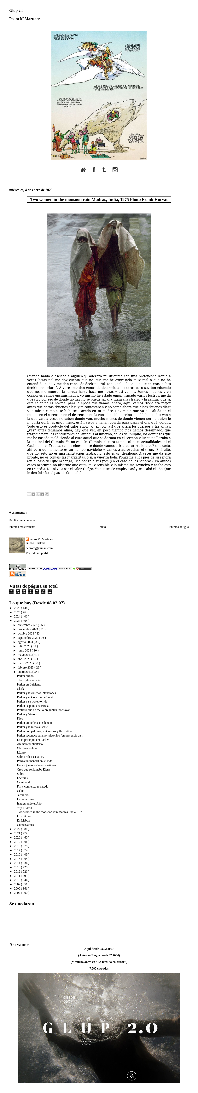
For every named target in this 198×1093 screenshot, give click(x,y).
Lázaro (21, 752)
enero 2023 (25, 671)
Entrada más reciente (22, 526)
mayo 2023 (25, 654)
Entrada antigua (179, 526)
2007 (17, 892)
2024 (17, 616)
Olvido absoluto (27, 748)
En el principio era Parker (33, 739)
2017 (17, 850)
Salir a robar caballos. (30, 756)
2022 (17, 829)
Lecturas (22, 778)
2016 (17, 854)
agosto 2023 (26, 642)
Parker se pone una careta (33, 705)
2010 (17, 880)
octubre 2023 (26, 633)
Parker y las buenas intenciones (36, 693)
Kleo (20, 718)
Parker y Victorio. (28, 714)
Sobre (20, 773)
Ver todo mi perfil (37, 553)
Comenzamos (25, 824)
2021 (17, 833)
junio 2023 (25, 650)
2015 (17, 858)
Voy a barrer (24, 807)
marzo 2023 (25, 663)
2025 (17, 612)
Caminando (24, 782)
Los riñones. (24, 816)
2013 (17, 867)
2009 (17, 884)
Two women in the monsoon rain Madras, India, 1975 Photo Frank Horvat (99, 199)
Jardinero (23, 795)
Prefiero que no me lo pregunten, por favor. (44, 710)
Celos (20, 790)
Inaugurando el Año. (29, 803)
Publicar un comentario (23, 520)
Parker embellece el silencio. (35, 722)
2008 (17, 888)
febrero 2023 (26, 667)
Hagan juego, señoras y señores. (37, 765)
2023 (17, 620)
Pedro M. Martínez (41, 539)
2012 (17, 871)
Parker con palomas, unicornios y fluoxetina (44, 731)
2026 (17, 608)
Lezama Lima (25, 799)
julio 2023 (24, 646)
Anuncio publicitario (30, 744)
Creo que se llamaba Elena (33, 769)
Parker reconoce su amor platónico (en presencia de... (50, 735)
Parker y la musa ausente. (33, 727)
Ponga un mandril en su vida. (35, 761)
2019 (17, 841)
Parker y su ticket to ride (32, 701)
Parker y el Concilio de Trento (35, 697)
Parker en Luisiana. (29, 684)
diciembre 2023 (28, 625)
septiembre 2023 (28, 637)
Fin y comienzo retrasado (32, 786)
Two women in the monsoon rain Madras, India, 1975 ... (52, 812)
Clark (20, 688)
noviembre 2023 (28, 629)
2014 (17, 863)
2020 (17, 837)
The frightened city (29, 680)
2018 (17, 846)
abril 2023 (24, 659)
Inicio (102, 526)
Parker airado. (25, 676)
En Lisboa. (23, 820)
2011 (17, 875)
